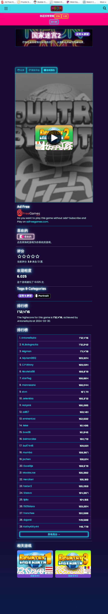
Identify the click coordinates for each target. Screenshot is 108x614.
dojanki (27, 520)
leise (25, 425)
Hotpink (26, 405)
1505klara (29, 506)
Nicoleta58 (28, 371)
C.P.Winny (27, 364)
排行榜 (54, 22)
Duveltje (28, 466)
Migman (26, 351)
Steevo (28, 493)
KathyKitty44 (31, 526)
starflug (26, 378)
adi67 (26, 412)
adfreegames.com (37, 221)
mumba (27, 452)
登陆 (58, 16)
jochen (27, 459)
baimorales (29, 439)
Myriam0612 (29, 358)
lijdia (25, 499)
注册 (65, 16)
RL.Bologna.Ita (30, 344)
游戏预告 (49, 70)
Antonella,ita (28, 338)
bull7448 (28, 445)
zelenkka (28, 398)
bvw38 (27, 432)
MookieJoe (29, 472)
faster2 (27, 486)
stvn (24, 391)
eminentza (29, 418)
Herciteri (28, 479)
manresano (29, 385)
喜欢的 (26, 236)
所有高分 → (54, 534)
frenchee (28, 513)
